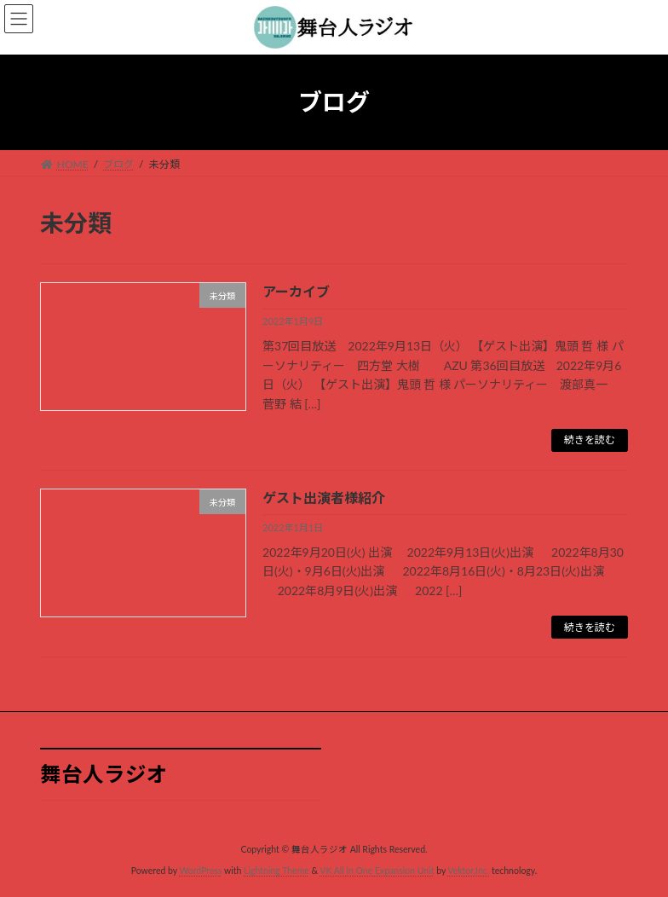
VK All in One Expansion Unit (377, 870)
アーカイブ (296, 291)
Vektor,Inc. (468, 870)
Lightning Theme (276, 870)
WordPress (200, 870)
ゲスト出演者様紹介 (323, 497)
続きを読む (589, 439)
